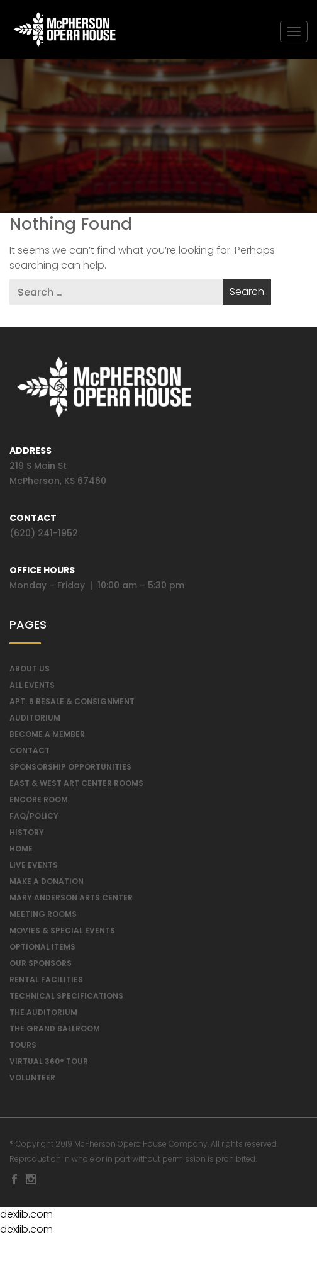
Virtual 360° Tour (48, 1065)
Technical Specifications (66, 1000)
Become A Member (47, 738)
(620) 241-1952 (43, 537)
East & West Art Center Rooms (76, 787)
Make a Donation (46, 885)
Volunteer (32, 1082)
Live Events (33, 869)
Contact (29, 754)
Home (21, 853)
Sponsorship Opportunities (70, 771)
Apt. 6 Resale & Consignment (72, 705)
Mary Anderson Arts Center (71, 902)
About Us (29, 673)
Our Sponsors (40, 967)
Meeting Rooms (43, 918)
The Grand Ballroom (54, 1033)
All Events (32, 689)
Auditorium (34, 722)
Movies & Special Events (62, 934)
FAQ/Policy (33, 820)
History (26, 836)
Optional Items (42, 951)
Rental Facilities (46, 983)
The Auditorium (43, 1016)
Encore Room (38, 804)
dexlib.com (26, 1218)
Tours (22, 1049)
